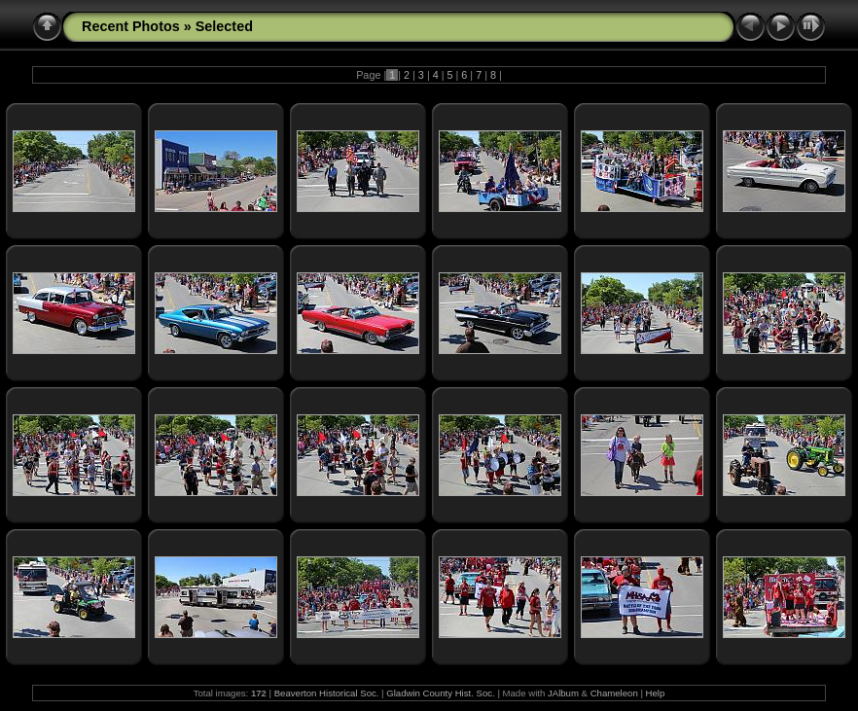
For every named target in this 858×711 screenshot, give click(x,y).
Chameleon (614, 693)
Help (655, 693)
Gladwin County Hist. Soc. (440, 693)
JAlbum (563, 693)
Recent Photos (131, 26)
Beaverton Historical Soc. (326, 693)
